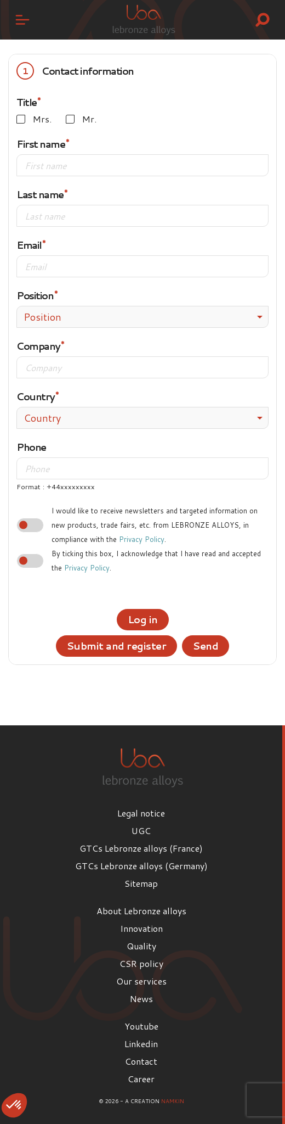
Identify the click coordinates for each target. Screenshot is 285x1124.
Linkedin (141, 1043)
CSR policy (141, 963)
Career (141, 1078)
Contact (141, 1061)
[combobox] (142, 317)
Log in (143, 619)
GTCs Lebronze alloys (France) (141, 848)
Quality (141, 946)
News (141, 998)
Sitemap (141, 883)
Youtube (141, 1026)
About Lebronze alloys (141, 910)
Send (205, 646)
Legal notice (141, 813)
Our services (141, 981)
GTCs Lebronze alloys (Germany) (141, 865)
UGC (141, 830)
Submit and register (117, 646)
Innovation (141, 928)
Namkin (172, 1101)
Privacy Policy (141, 539)
